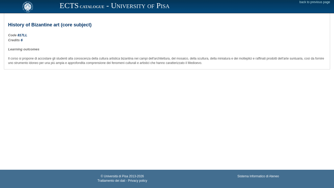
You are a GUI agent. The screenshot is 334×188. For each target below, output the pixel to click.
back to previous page (315, 2)
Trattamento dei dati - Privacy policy (122, 181)
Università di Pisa (116, 176)
